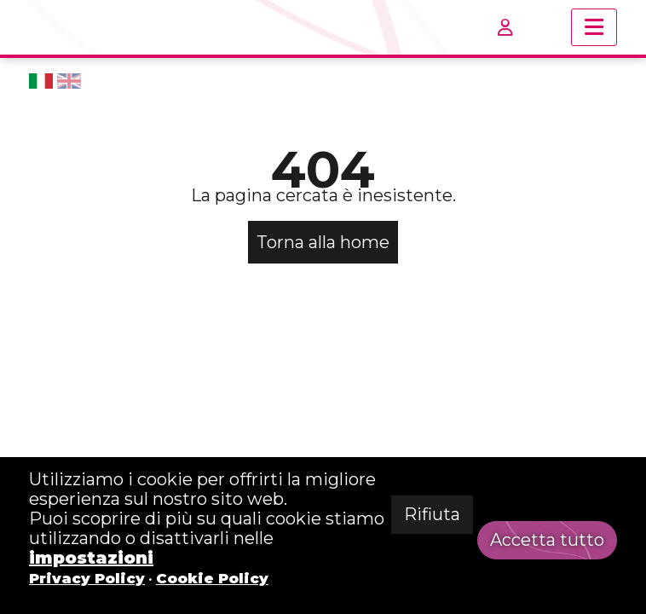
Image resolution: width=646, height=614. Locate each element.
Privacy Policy (87, 578)
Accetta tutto (547, 540)
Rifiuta (432, 514)
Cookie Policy (212, 578)
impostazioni (91, 557)
